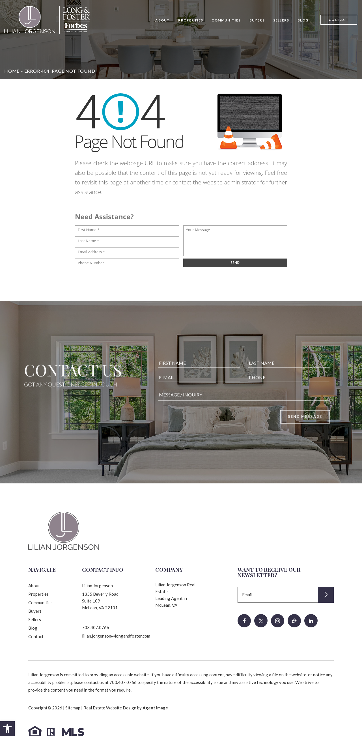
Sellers (281, 20)
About (162, 20)
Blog (303, 20)
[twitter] (261, 620)
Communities (226, 20)
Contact (339, 20)
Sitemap (72, 707)
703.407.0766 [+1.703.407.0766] (95, 627)
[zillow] (294, 620)
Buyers (257, 20)
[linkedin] (311, 620)
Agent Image (155, 707)
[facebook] (244, 620)
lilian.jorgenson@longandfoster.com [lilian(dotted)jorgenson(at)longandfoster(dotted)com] (116, 635)
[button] (7, 728)
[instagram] (277, 620)
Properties (190, 20)
